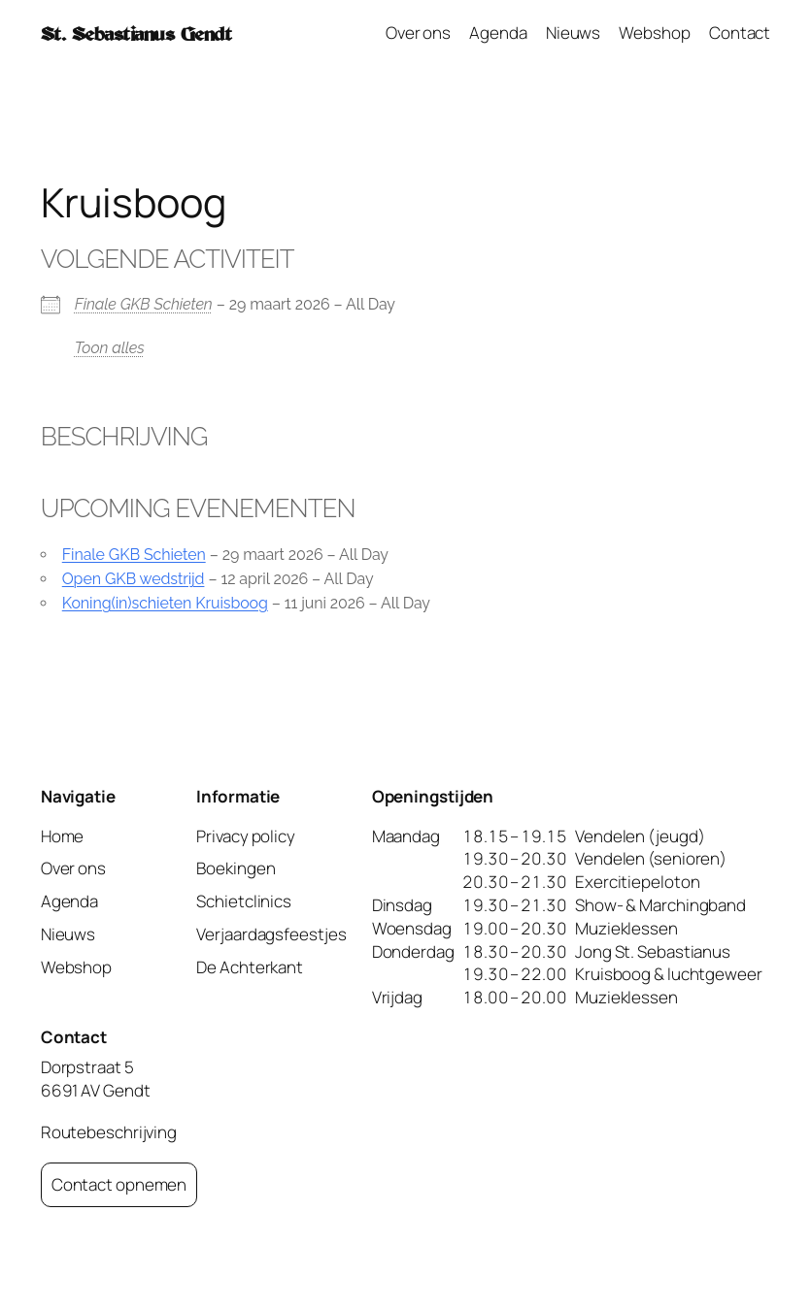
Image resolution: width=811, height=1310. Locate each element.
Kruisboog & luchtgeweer (668, 974)
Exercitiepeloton (637, 881)
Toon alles (110, 348)
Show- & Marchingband (660, 905)
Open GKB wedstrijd (133, 579)
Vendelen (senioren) (651, 858)
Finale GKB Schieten (144, 304)
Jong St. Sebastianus (652, 951)
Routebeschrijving (109, 1132)
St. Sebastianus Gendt (136, 33)
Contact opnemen (119, 1184)
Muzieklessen (626, 928)
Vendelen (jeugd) (639, 836)
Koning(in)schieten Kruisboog (165, 603)
